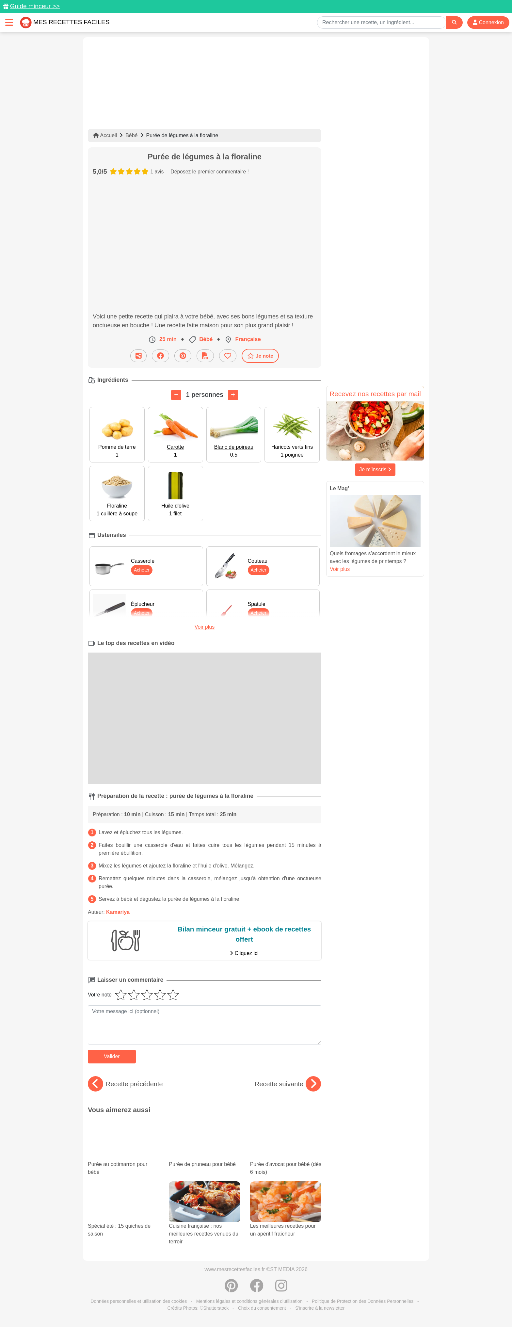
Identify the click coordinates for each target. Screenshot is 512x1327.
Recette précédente (125, 1084)
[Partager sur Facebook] (160, 355)
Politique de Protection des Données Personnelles (362, 1301)
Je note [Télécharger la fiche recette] (260, 356)
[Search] (454, 22)
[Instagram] (281, 1289)
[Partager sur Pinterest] (182, 355)
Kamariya (118, 912)
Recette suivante (288, 1084)
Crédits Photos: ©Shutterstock (198, 1308)
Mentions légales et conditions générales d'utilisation (249, 1301)
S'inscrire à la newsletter (319, 1308)
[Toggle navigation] (9, 22)
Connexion (488, 22)
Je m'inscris (375, 469)
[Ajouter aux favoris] (227, 355)
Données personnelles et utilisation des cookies (138, 1301)
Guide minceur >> (35, 6)
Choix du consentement (262, 1308)
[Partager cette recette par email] (138, 355)
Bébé (131, 135)
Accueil (105, 135)
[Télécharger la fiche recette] (205, 355)
